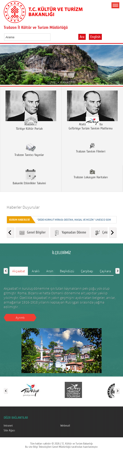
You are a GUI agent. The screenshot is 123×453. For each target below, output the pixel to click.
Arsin (49, 271)
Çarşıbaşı (87, 271)
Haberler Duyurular (23, 207)
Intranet (8, 425)
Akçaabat (18, 271)
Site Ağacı (9, 430)
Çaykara (105, 271)
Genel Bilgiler (32, 233)
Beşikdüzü (67, 271)
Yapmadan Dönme (70, 233)
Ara (82, 37)
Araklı (36, 271)
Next (118, 66)
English (95, 37)
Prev (5, 66)
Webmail (65, 425)
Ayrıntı (20, 317)
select (51, 37)
